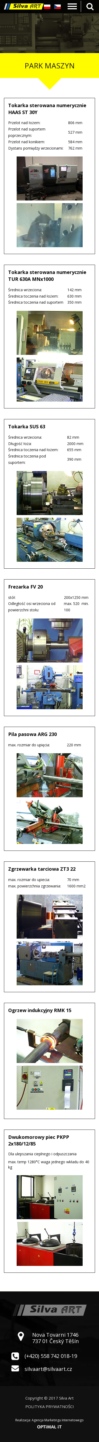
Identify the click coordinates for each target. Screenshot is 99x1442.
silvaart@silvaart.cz (48, 1369)
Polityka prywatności (49, 1406)
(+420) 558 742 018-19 (51, 1356)
